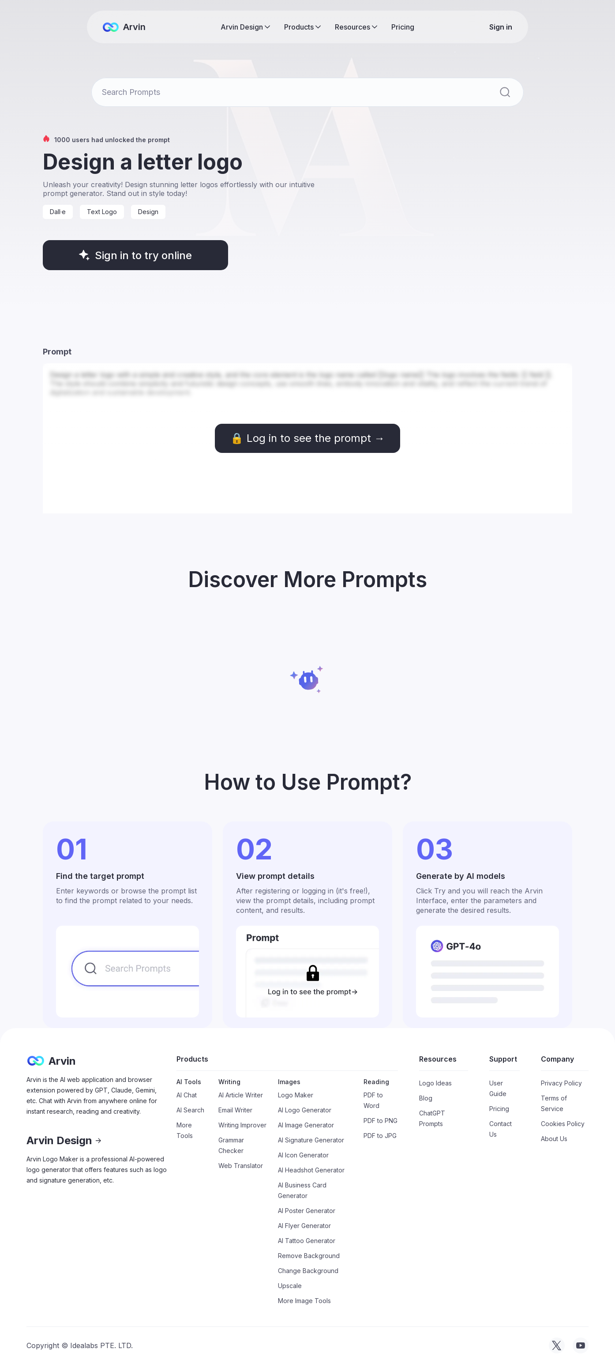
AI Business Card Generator (302, 1190)
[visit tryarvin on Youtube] (580, 1345)
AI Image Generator (306, 1125)
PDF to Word (373, 1100)
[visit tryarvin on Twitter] (556, 1345)
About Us (554, 1138)
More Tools (184, 1130)
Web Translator (240, 1165)
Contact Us (500, 1129)
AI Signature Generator (311, 1140)
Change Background (308, 1270)
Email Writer (235, 1110)
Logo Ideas (435, 1083)
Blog (425, 1098)
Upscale (290, 1285)
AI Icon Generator (303, 1155)
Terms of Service (554, 1103)
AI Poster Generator (306, 1210)
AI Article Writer (240, 1095)
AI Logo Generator (304, 1110)
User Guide (497, 1088)
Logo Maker (295, 1095)
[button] (245, 26)
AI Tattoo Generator (306, 1240)
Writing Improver (242, 1125)
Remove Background (309, 1255)
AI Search (190, 1110)
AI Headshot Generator (311, 1170)
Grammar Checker (231, 1145)
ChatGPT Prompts (432, 1118)
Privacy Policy (561, 1083)
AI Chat (186, 1095)
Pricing (402, 27)
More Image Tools (304, 1300)
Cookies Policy (563, 1123)
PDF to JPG (380, 1135)
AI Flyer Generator (304, 1225)
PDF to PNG (381, 1120)
